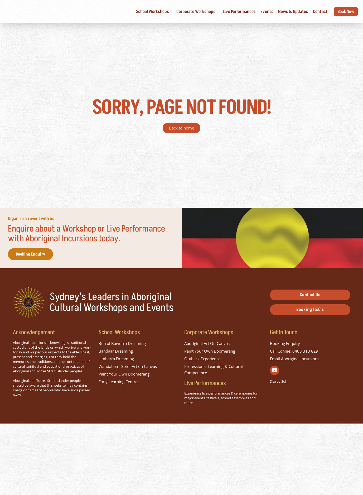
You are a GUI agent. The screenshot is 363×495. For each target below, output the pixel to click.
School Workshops (148, 11)
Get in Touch (283, 404)
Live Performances (233, 11)
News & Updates (288, 11)
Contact (314, 11)
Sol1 (284, 452)
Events (261, 11)
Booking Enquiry (38, 298)
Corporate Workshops (191, 11)
